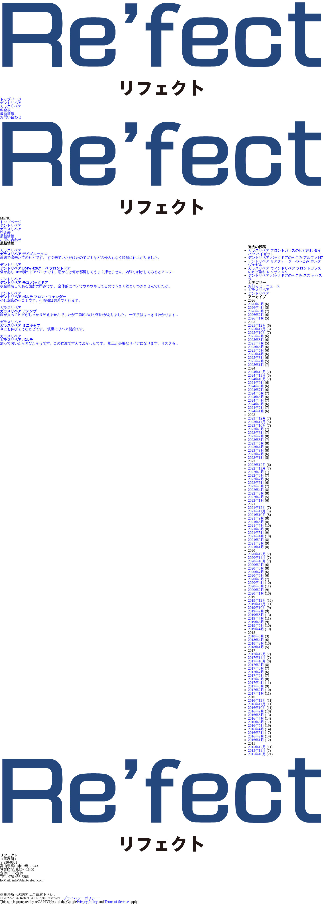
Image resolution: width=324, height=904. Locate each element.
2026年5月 (256, 304)
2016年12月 (257, 700)
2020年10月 (257, 561)
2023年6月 (256, 440)
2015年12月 (257, 747)
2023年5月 (256, 443)
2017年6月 (256, 675)
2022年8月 (256, 475)
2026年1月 (256, 318)
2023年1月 (256, 457)
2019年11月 (257, 604)
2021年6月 (256, 529)
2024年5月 (256, 397)
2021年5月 (256, 532)
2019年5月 (256, 625)
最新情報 (7, 113)
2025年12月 (257, 325)
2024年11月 (257, 375)
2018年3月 (256, 643)
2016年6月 (256, 722)
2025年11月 (257, 329)
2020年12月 (257, 554)
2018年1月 (256, 647)
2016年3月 (256, 733)
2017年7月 (256, 672)
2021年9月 (256, 518)
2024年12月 (257, 372)
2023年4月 (256, 447)
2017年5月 (256, 679)
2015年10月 (257, 754)
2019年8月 (256, 615)
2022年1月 (256, 500)
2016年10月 (257, 708)
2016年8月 (256, 715)
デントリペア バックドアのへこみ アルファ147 (285, 257)
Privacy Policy (87, 902)
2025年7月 (256, 343)
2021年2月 (256, 543)
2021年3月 (256, 540)
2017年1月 (256, 693)
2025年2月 (256, 361)
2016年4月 (256, 729)
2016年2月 (256, 736)
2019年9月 (256, 611)
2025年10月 (257, 332)
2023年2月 (256, 454)
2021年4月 (256, 536)
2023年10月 (257, 425)
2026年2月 (256, 315)
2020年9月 (256, 565)
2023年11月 (257, 422)
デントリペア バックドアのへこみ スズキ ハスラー (285, 277)
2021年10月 (257, 515)
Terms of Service (116, 902)
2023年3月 (256, 450)
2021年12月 (257, 507)
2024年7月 (256, 390)
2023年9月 (256, 429)
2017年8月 (256, 668)
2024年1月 (256, 411)
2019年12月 (257, 600)
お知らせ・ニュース (264, 286)
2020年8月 (256, 568)
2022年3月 (256, 493)
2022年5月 (256, 486)
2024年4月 (256, 400)
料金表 (5, 110)
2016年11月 (257, 704)
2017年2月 (256, 690)
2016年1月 (256, 740)
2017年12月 (257, 654)
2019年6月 (256, 622)
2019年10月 (257, 608)
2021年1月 (256, 547)
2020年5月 (256, 579)
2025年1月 (256, 365)
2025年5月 (256, 350)
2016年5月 (256, 725)
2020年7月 (256, 572)
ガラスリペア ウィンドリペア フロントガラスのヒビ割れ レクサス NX (284, 270)
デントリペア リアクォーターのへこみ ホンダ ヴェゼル (284, 263)
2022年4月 (256, 490)
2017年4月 (256, 683)
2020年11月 (257, 558)
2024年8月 (256, 386)
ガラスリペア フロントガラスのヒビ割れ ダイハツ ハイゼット (284, 252)
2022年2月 (256, 497)
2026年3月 (256, 311)
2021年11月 (257, 511)
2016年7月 (256, 718)
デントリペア (10, 103)
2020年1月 (256, 593)
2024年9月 (256, 382)
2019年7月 (256, 618)
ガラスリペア (10, 106)
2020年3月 (256, 586)
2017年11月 (257, 658)
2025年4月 (256, 354)
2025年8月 (256, 340)
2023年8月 (256, 432)
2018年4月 (256, 640)
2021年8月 (256, 522)
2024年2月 (256, 407)
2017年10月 (257, 661)
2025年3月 (256, 357)
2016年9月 (256, 711)
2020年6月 (256, 575)
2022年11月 (257, 468)
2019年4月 (256, 629)
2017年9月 (256, 665)
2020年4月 (256, 583)
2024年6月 (256, 393)
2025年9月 (256, 336)
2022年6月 (256, 482)
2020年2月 (256, 590)
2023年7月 (256, 436)
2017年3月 (256, 686)
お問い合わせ (10, 117)
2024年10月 (257, 379)
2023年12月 (257, 418)
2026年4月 (256, 307)
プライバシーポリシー (81, 898)
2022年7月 (256, 479)
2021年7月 (256, 525)
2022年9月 (256, 472)
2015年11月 (257, 750)
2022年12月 (257, 465)
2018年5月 (256, 636)
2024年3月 (256, 404)
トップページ (10, 99)
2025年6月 (256, 347)
